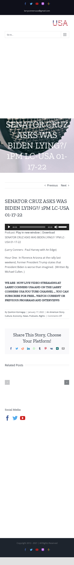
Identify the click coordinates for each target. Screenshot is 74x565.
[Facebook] (7, 418)
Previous (52, 185)
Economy (17, 315)
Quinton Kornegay (17, 312)
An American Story (55, 312)
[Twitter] (15, 418)
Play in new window (28, 232)
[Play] (9, 227)
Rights (42, 315)
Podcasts (33, 315)
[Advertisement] (37, 80)
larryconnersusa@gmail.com (37, 10)
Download (48, 232)
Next (64, 185)
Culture (8, 315)
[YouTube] (22, 418)
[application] (37, 227)
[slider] (32, 227)
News (25, 315)
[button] (7, 382)
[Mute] (56, 227)
